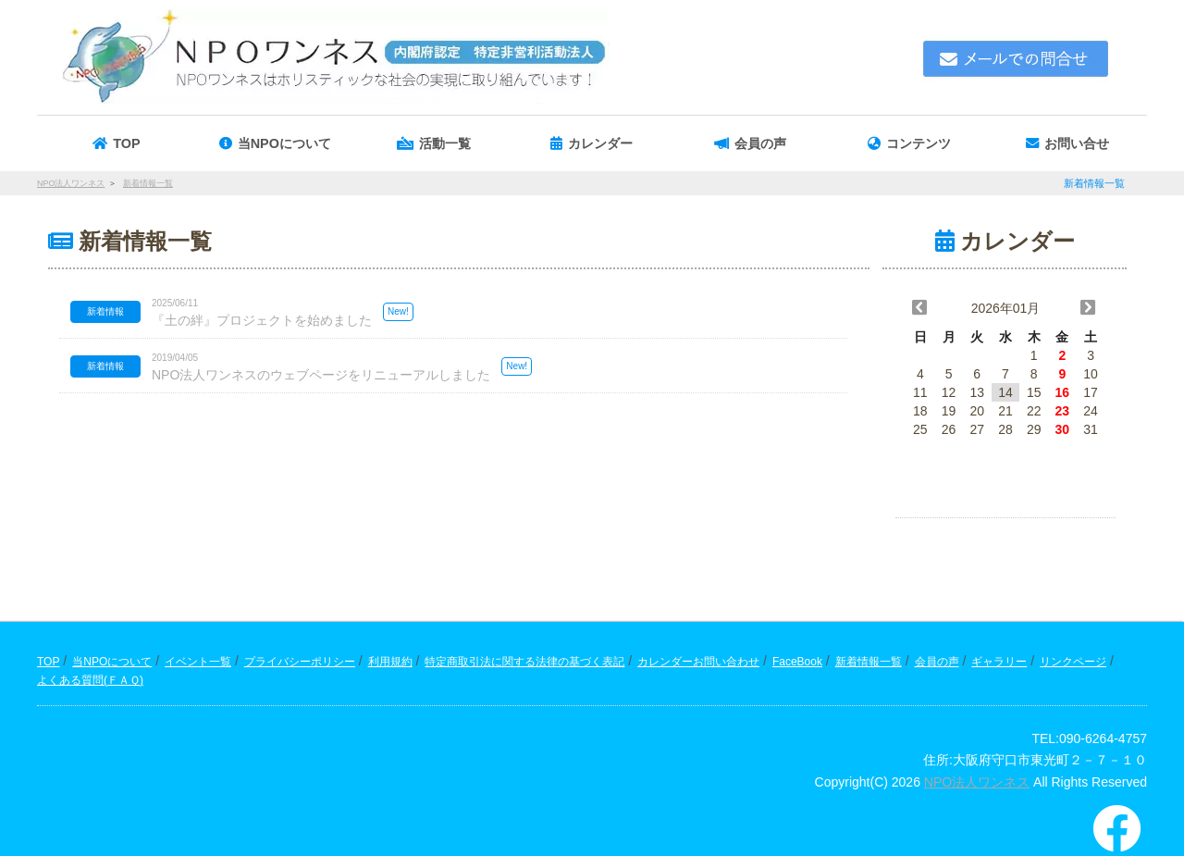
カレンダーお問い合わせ (698, 661)
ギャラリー (999, 661)
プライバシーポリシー (299, 661)
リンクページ (1073, 661)
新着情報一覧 (868, 661)
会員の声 (937, 661)
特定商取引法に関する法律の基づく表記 (524, 661)
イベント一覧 (198, 661)
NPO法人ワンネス (977, 782)
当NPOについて (112, 661)
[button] (433, 143)
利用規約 (390, 661)
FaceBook (797, 661)
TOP (48, 661)
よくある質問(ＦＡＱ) (90, 680)
